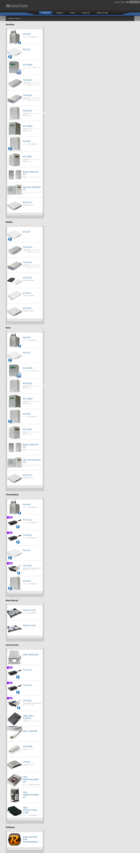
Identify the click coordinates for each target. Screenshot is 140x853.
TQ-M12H (27, 80)
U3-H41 (26, 761)
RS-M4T (27, 34)
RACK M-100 (29, 625)
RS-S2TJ (27, 202)
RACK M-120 (29, 610)
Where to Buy (102, 13)
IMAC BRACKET (31, 654)
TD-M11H (27, 95)
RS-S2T (26, 49)
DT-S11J (27, 293)
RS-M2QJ (27, 110)
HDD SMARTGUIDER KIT (31, 779)
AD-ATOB (27, 746)
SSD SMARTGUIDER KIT (31, 794)
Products (45, 13)
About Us (86, 13)
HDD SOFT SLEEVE (28, 717)
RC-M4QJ (27, 126)
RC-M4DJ (27, 156)
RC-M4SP (28, 64)
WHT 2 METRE (30, 731)
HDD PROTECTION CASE (30, 810)
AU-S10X (27, 277)
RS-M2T (27, 141)
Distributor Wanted (120, 2)
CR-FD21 (27, 565)
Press (72, 13)
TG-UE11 (27, 535)
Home (11, 18)
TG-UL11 (27, 520)
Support (59, 13)
